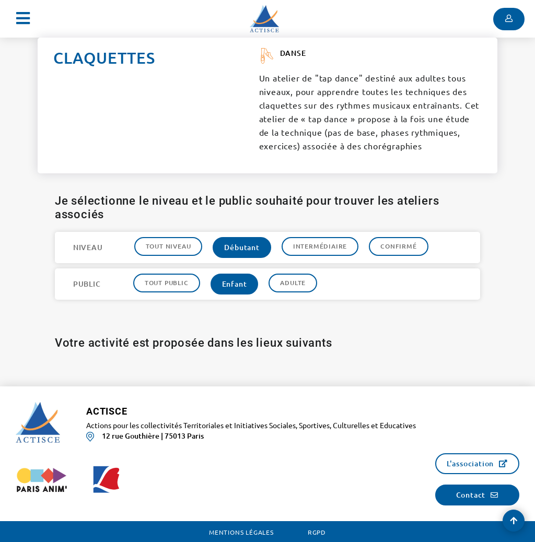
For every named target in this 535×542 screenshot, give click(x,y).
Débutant (241, 247)
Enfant (234, 284)
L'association (470, 463)
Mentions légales (241, 532)
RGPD (317, 532)
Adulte (293, 282)
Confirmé (398, 246)
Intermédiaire (320, 246)
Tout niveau (168, 246)
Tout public (167, 282)
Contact (471, 495)
